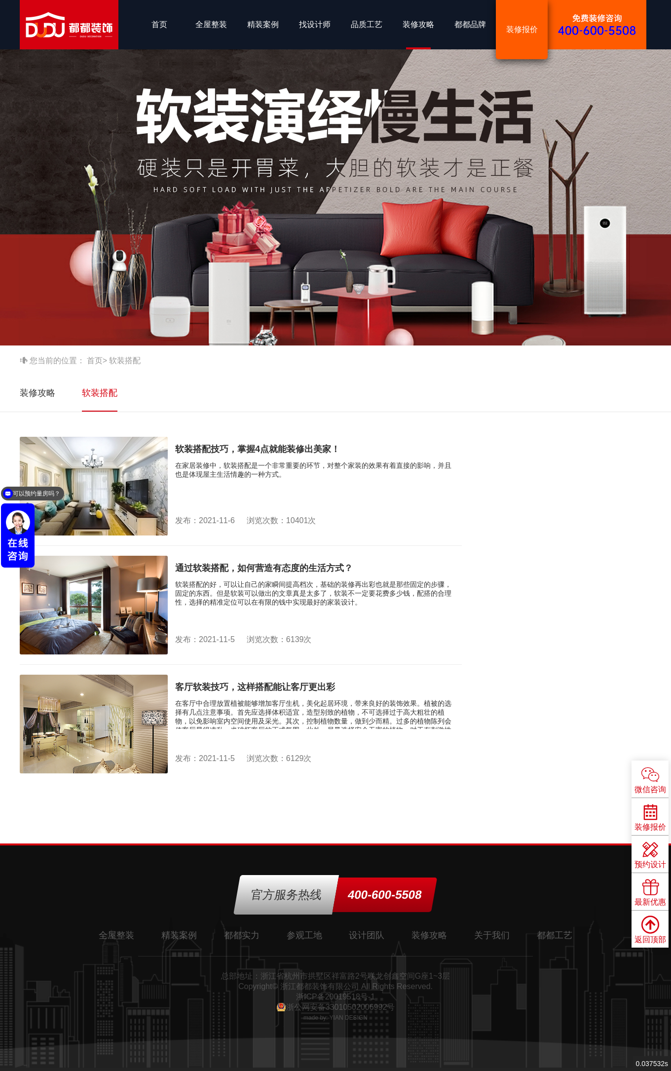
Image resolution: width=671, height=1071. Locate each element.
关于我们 (492, 935)
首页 (159, 24)
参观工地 (304, 935)
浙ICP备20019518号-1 (335, 997)
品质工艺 (366, 24)
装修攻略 (418, 24)
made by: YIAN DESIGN (335, 1017)
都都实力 (242, 935)
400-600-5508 (385, 894)
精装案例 (263, 24)
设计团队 (366, 935)
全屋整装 (211, 24)
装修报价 (522, 29)
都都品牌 (470, 24)
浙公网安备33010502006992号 (340, 1007)
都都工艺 (554, 935)
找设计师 (315, 24)
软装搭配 (99, 393)
